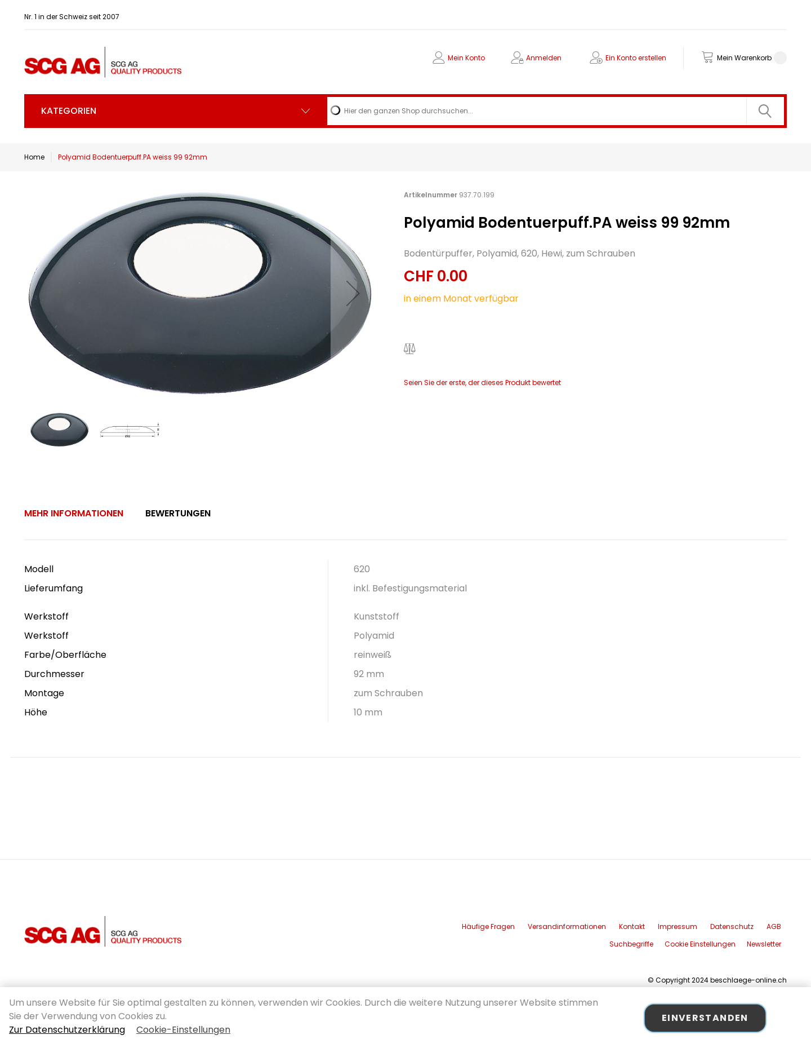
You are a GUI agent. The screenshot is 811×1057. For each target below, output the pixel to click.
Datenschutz (732, 926)
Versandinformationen (567, 926)
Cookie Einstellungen (700, 944)
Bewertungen (178, 513)
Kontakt (632, 926)
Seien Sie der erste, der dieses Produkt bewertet (482, 382)
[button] (353, 292)
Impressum (677, 926)
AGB (774, 926)
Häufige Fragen (488, 926)
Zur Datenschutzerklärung (67, 1029)
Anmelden (544, 58)
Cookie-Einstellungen (183, 1029)
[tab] (73, 513)
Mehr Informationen (73, 513)
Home (34, 157)
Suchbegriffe (631, 944)
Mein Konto (466, 58)
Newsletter (764, 944)
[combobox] (555, 111)
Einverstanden (705, 1017)
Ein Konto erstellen (635, 58)
